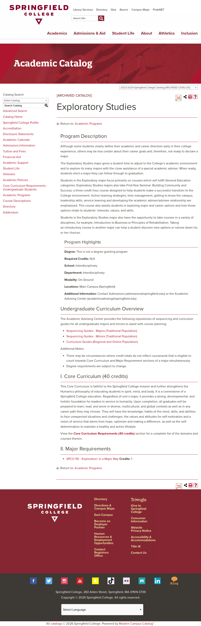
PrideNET (158, 9)
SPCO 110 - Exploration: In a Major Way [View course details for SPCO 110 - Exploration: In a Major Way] (92, 459)
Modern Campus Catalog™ (136, 624)
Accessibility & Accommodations (143, 538)
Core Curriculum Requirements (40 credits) (104, 434)
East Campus (103, 515)
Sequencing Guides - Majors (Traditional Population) (101, 331)
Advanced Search (15, 111)
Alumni (124, 9)
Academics (57, 33)
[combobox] (158, 87)
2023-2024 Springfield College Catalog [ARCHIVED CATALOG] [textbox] (155, 87)
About (146, 33)
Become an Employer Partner (102, 524)
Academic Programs (16, 195)
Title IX (136, 546)
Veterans (9, 174)
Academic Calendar (16, 140)
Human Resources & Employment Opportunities (103, 538)
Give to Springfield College (138, 509)
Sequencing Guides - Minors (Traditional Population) (101, 336)
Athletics (167, 33)
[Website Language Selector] (102, 609)
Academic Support (15, 163)
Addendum (10, 212)
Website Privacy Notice (141, 529)
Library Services (83, 9)
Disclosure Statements (18, 134)
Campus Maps (141, 9)
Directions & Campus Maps (104, 507)
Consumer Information (139, 519)
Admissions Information (19, 145)
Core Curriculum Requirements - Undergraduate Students (25, 187)
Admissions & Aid (89, 33)
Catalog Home (13, 117)
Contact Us (139, 553)
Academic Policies (15, 180)
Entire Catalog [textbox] (12, 100)
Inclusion (189, 33)
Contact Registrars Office (101, 552)
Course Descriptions (17, 201)
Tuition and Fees (14, 151)
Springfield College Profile (21, 123)
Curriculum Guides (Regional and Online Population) (102, 342)
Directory (101, 9)
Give (113, 9)
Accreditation (12, 128)
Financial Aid (12, 157)
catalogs (56, 624)
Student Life (123, 33)
